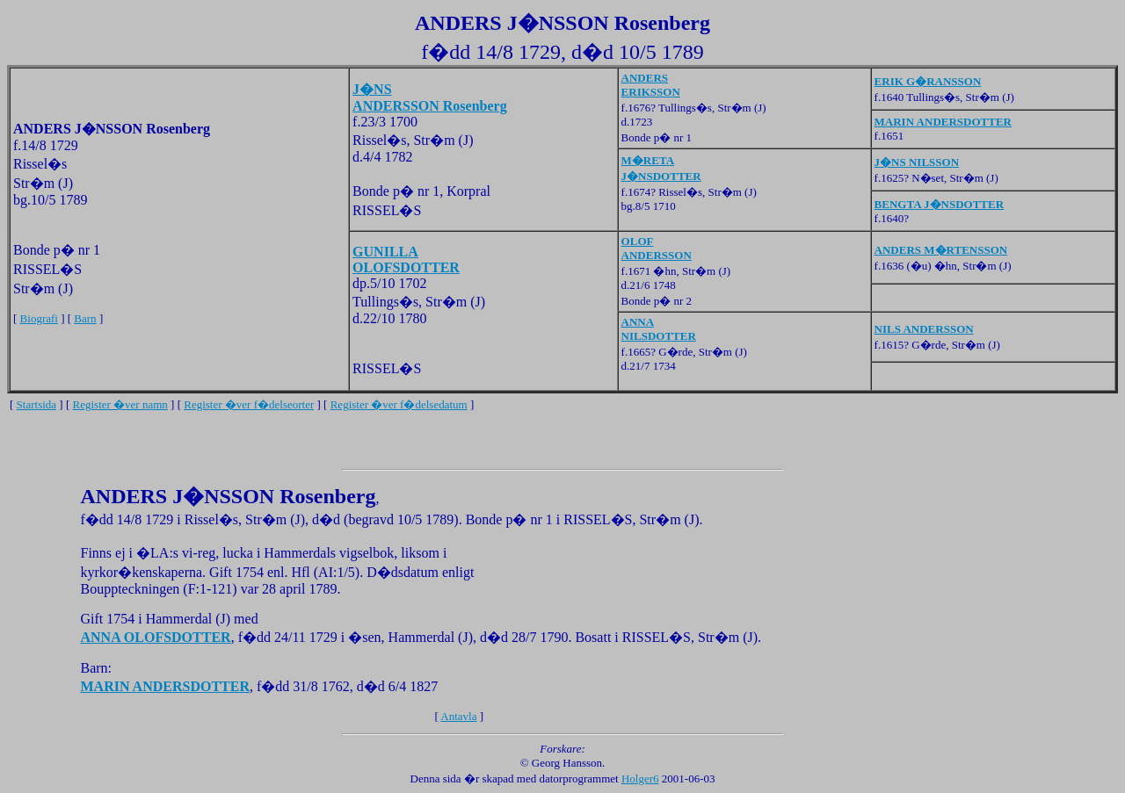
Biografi (39, 318)
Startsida (37, 404)
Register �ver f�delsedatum (399, 404)
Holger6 (640, 778)
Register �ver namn (120, 404)
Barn (85, 318)
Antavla (458, 716)
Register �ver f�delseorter (249, 404)
